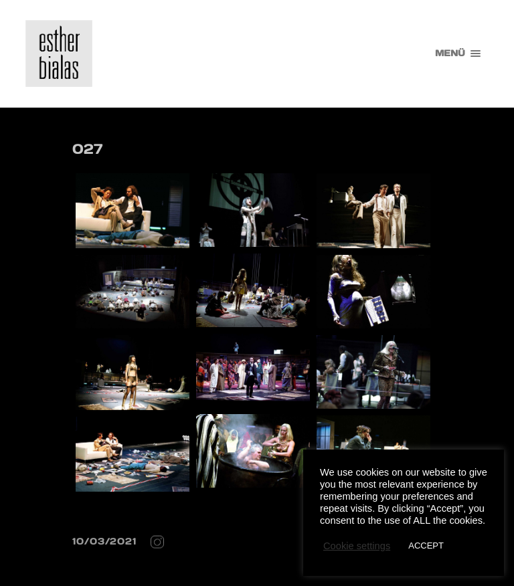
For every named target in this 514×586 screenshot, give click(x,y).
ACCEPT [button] (426, 546)
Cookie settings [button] (356, 546)
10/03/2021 (104, 541)
